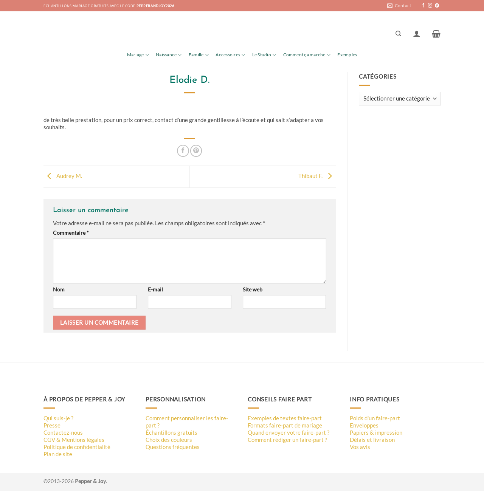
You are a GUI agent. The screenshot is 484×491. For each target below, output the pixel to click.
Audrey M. (62, 175)
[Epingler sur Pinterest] (196, 150)
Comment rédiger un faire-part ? (287, 439)
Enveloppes (364, 425)
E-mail (155, 289)
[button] (416, 33)
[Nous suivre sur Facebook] (423, 5)
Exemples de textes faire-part (285, 418)
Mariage (138, 55)
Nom (59, 289)
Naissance (169, 55)
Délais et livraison (372, 439)
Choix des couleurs (169, 439)
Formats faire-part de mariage (285, 425)
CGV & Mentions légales (73, 439)
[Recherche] (398, 33)
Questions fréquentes (173, 446)
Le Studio (264, 55)
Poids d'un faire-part (375, 418)
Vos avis (360, 446)
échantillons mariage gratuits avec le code (108, 6)
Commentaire (71, 232)
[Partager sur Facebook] (183, 150)
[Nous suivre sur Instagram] (430, 5)
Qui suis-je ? (58, 418)
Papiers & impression (376, 432)
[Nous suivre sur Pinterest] (437, 5)
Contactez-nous (63, 432)
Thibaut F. (317, 175)
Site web (252, 289)
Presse (51, 425)
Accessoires (230, 55)
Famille (199, 55)
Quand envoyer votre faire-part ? (288, 432)
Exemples (347, 54)
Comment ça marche (307, 55)
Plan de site (57, 454)
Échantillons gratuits (171, 432)
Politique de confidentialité (76, 446)
